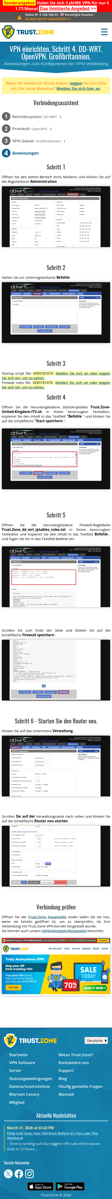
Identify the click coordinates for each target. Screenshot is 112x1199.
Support (66, 1070)
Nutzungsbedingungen (30, 1078)
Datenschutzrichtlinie (29, 1086)
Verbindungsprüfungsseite (64, 930)
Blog (62, 1078)
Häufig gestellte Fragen (80, 1086)
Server (15, 1070)
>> (68, 9)
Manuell (66, 1094)
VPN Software (22, 1062)
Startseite (18, 1054)
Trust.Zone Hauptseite (47, 917)
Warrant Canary (24, 1094)
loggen (76, 83)
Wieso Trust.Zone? (75, 1054)
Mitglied (16, 1102)
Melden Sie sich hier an (78, 88)
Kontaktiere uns (73, 1062)
